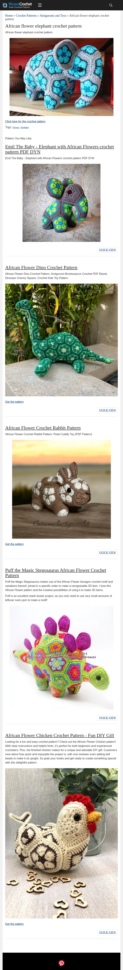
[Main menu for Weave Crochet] (39, 5)
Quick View (107, 249)
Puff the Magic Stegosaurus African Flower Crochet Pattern (55, 572)
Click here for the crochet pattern (25, 121)
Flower (16, 127)
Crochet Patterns (26, 15)
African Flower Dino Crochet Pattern (41, 267)
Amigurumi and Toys (53, 15)
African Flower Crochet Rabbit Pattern (43, 427)
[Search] (110, 5)
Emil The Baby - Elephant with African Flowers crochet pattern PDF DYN (59, 149)
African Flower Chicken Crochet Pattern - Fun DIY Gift (59, 735)
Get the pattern (14, 401)
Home (9, 15)
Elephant (25, 127)
